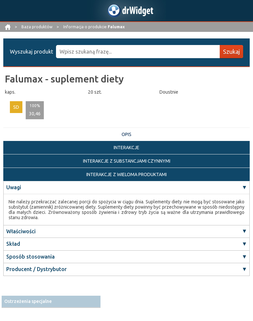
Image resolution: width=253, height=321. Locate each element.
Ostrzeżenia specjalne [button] (28, 301)
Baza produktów (37, 27)
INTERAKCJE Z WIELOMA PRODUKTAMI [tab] (126, 174)
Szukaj (231, 51)
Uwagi (13, 187)
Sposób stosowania (30, 257)
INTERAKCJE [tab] (126, 147)
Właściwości (21, 231)
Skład (13, 244)
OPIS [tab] (126, 134)
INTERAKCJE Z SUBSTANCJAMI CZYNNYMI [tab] (126, 161)
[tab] (51, 301)
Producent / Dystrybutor (36, 269)
